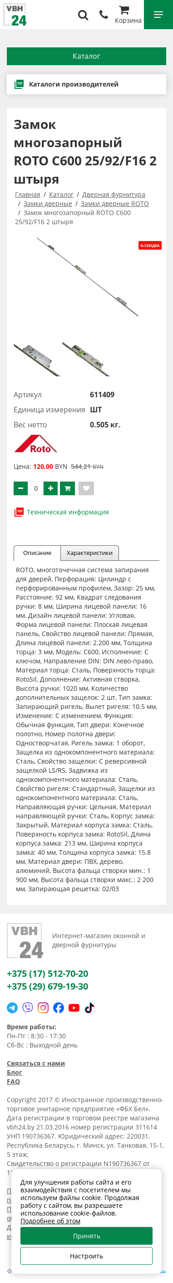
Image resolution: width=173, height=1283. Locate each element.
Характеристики (90, 553)
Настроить (86, 1256)
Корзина (128, 16)
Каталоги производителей (66, 84)
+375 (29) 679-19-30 (47, 986)
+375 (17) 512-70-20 (47, 973)
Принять (86, 1236)
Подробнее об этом (50, 1220)
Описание (37, 553)
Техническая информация (61, 512)
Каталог (86, 56)
